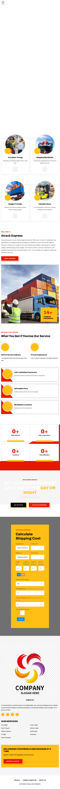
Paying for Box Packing (22, 579)
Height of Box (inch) (33, 563)
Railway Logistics (6, 731)
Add (19, 574)
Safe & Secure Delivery (11, 355)
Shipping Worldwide (44, 157)
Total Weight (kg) (29, 588)
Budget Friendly (15, 204)
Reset (23, 574)
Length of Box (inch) (26, 563)
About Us (42, 780)
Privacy (17, 780)
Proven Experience (39, 355)
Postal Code (34, 544)
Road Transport (5, 728)
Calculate (20, 619)
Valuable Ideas (45, 204)
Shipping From (20, 544)
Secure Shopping (6, 737)
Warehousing (33, 731)
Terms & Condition (29, 780)
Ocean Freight (34, 725)
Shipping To (19, 553)
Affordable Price (21, 388)
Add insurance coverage (22, 609)
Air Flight (3, 734)
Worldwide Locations (23, 405)
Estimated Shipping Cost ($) (29, 599)
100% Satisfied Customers (25, 372)
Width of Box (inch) (41, 563)
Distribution (33, 734)
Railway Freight (34, 728)
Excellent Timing (15, 157)
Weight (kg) (18, 563)
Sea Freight (4, 725)
